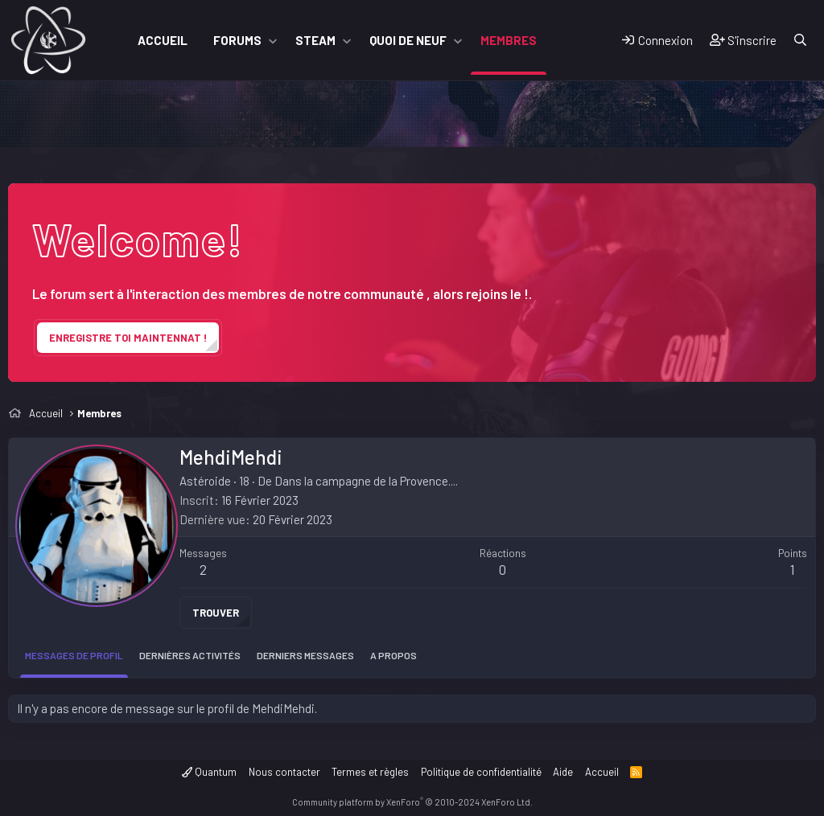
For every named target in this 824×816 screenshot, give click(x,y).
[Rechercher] (800, 40)
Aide (563, 771)
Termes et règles (370, 771)
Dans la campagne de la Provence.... (366, 481)
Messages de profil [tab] (74, 655)
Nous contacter (284, 771)
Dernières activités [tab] (190, 655)
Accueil (162, 40)
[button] (272, 40)
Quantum (209, 771)
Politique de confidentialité (481, 771)
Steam (315, 40)
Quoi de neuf (408, 40)
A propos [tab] (393, 655)
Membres (508, 40)
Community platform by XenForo (412, 802)
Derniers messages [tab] (305, 655)
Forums (237, 40)
